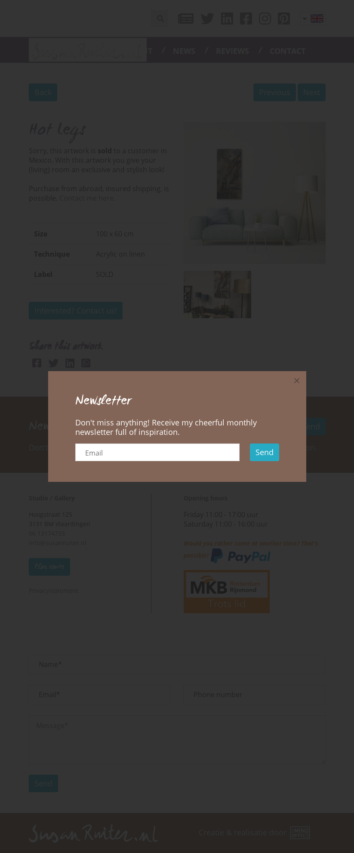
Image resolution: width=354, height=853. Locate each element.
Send (264, 452)
